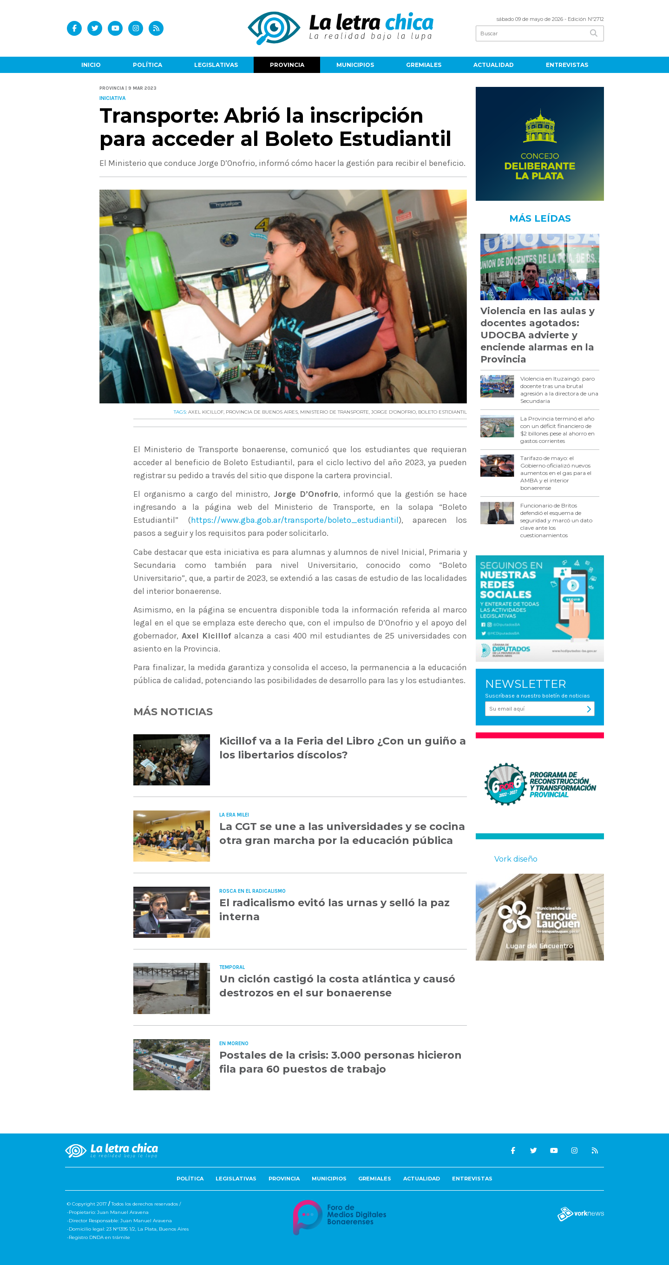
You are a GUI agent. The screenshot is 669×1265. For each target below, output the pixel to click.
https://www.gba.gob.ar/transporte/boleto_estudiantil (295, 520)
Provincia (287, 64)
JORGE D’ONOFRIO (393, 412)
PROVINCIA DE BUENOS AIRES (262, 412)
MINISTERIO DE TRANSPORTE (334, 412)
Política (147, 64)
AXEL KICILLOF (205, 412)
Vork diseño (516, 859)
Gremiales (423, 64)
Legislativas (216, 64)
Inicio (91, 64)
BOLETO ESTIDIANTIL (442, 412)
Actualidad (493, 64)
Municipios (355, 64)
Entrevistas (567, 64)
